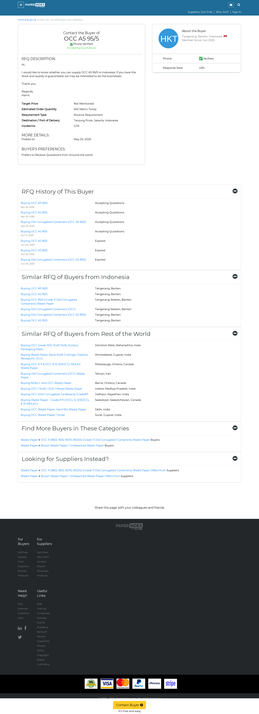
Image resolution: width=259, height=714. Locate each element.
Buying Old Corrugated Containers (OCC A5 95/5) (53, 222)
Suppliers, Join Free (200, 12)
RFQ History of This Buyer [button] (129, 191)
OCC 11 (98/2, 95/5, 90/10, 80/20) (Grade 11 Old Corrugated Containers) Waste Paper (100, 439)
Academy (42, 627)
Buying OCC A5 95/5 (34, 212)
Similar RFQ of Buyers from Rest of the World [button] (129, 333)
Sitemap (23, 608)
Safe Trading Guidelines (43, 608)
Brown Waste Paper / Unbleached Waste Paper (77, 445)
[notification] (231, 5)
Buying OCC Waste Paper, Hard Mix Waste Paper (53, 409)
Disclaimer (43, 641)
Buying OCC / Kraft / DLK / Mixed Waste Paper (51, 388)
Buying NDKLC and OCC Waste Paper (46, 383)
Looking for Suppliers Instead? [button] (129, 458)
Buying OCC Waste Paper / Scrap (43, 415)
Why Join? (222, 12)
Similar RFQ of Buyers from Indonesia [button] (129, 276)
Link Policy (43, 664)
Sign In (236, 12)
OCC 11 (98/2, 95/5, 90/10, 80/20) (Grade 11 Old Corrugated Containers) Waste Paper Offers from (110, 470)
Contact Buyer (129, 705)
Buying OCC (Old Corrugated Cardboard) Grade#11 (54, 394)
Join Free (42, 552)
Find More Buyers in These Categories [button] (129, 428)
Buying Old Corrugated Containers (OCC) (48, 309)
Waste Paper (29, 439)
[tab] (129, 191)
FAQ (20, 603)
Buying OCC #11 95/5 (34, 203)
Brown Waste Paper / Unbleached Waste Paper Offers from (87, 476)
